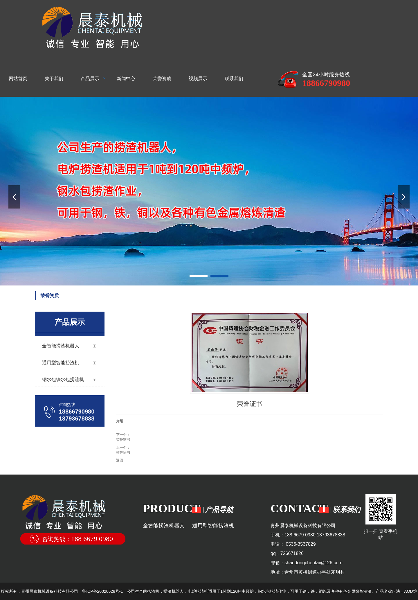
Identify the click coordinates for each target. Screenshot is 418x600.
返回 (119, 460)
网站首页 (18, 78)
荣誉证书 (123, 440)
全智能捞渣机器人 (164, 526)
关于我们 (54, 78)
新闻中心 (126, 78)
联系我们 (234, 78)
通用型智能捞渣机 (213, 526)
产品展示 (90, 78)
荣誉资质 (162, 78)
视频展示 (198, 78)
